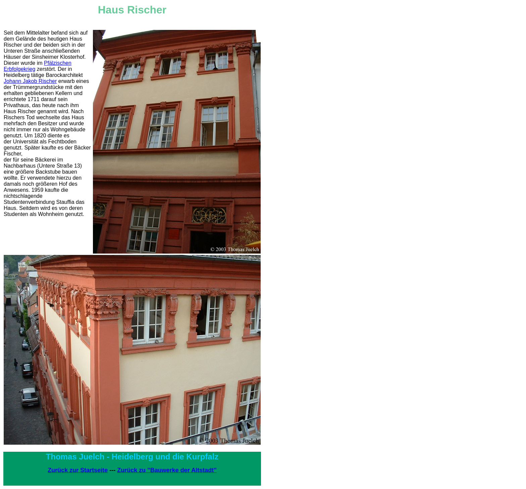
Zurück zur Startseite (78, 470)
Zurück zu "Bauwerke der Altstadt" (166, 470)
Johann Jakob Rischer (30, 81)
